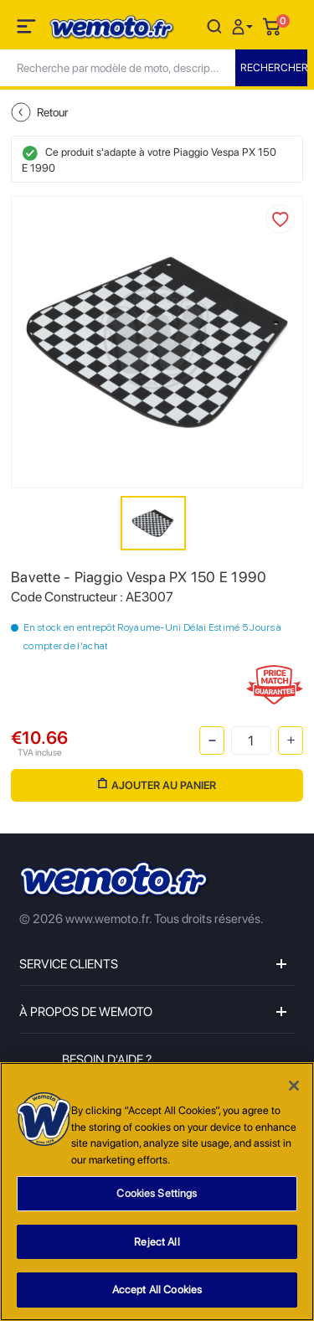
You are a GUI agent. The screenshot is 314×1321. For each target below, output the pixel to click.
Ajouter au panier (157, 784)
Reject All (156, 1242)
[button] (244, 26)
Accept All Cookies (157, 1289)
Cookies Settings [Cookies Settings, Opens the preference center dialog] (156, 1193)
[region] (157, 1191)
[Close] (293, 1085)
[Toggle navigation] (27, 29)
